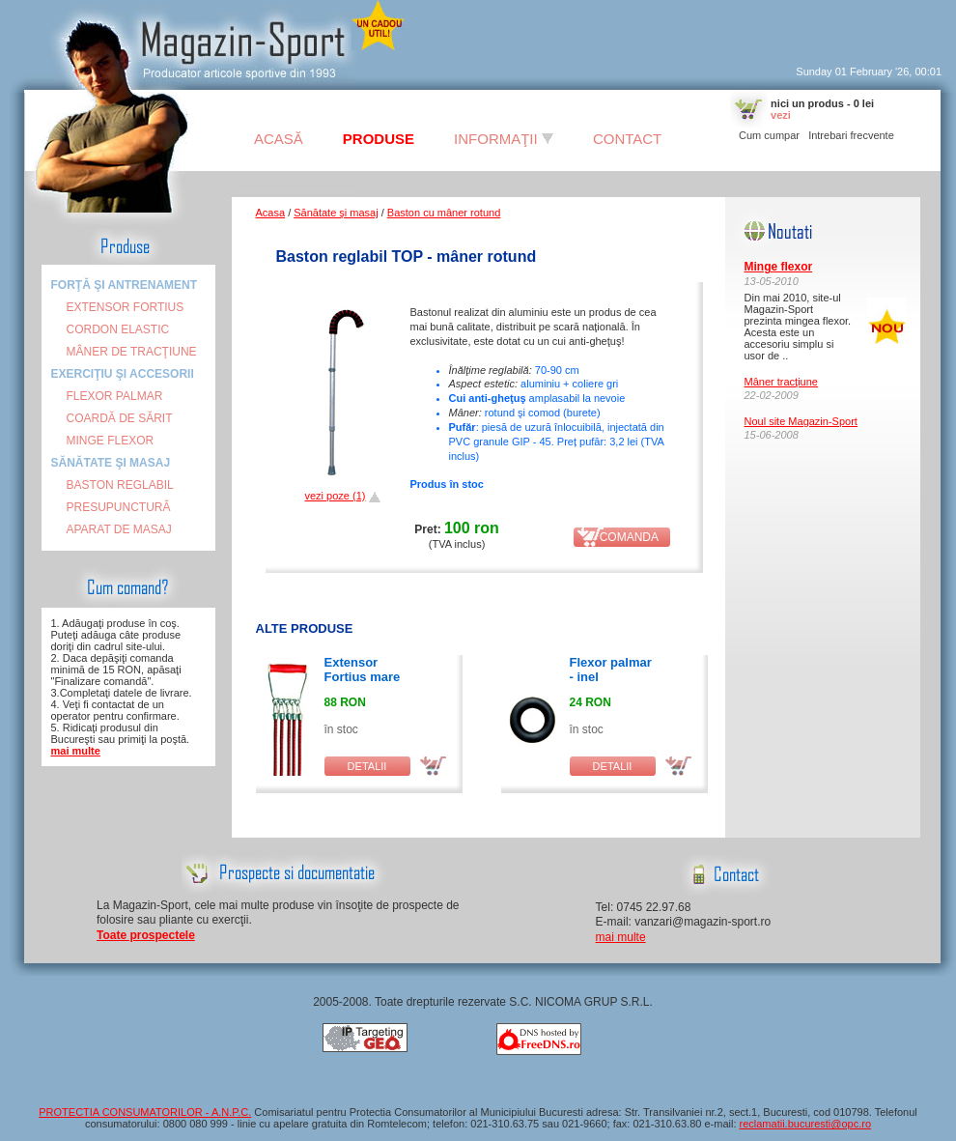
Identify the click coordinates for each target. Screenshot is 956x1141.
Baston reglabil (120, 485)
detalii (367, 766)
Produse (378, 138)
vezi (781, 115)
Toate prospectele (146, 935)
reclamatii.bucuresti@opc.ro (806, 1123)
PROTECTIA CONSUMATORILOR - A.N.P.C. (145, 1112)
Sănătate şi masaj (111, 463)
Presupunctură (119, 507)
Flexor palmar (115, 396)
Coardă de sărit (120, 418)
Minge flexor (111, 440)
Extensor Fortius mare (362, 669)
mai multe (75, 750)
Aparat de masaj (119, 529)
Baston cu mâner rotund (443, 212)
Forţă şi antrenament (124, 285)
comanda (621, 537)
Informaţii (503, 138)
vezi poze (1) (334, 495)
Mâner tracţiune (781, 381)
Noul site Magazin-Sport (801, 421)
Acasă (278, 138)
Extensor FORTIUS (125, 307)
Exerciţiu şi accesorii (122, 374)
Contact (627, 138)
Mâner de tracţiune (132, 351)
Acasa (271, 212)
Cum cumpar (769, 135)
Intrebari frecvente (851, 135)
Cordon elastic (118, 329)
